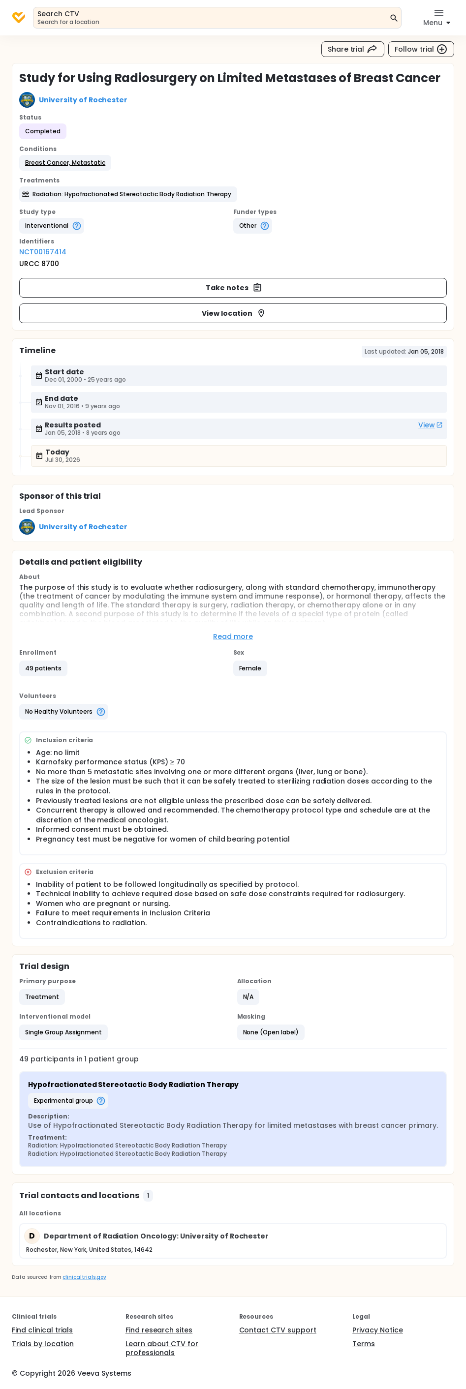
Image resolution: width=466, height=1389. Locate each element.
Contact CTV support (277, 1330)
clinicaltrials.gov (84, 1277)
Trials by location (43, 1343)
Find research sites (158, 1330)
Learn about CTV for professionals (161, 1348)
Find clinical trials (42, 1330)
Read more (233, 636)
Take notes (234, 288)
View (430, 425)
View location (234, 313)
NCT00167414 (42, 251)
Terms (363, 1343)
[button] (65, 163)
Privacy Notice (377, 1330)
